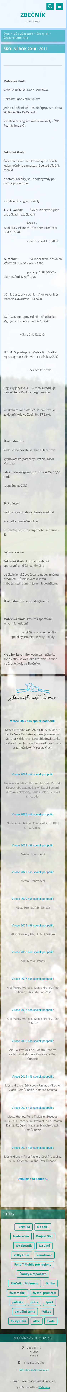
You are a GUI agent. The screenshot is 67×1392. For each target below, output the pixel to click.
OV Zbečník (24, 1246)
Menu (59, 6)
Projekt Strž (44, 1236)
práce (34, 1302)
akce (36, 1321)
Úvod (7, 33)
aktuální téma (25, 1312)
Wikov (46, 1312)
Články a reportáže (32, 1274)
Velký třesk (21, 1255)
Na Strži (42, 1227)
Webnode (44, 1387)
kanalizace (44, 1255)
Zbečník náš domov (24, 1283)
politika (17, 1302)
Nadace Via (21, 1236)
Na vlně (44, 1246)
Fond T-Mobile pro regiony (32, 1264)
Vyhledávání (50, 6)
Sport (49, 1302)
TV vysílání (18, 1321)
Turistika (23, 1227)
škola (51, 1321)
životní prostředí (44, 1293)
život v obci (17, 1293)
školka (50, 1283)
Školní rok (42, 33)
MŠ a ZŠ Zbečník (23, 33)
